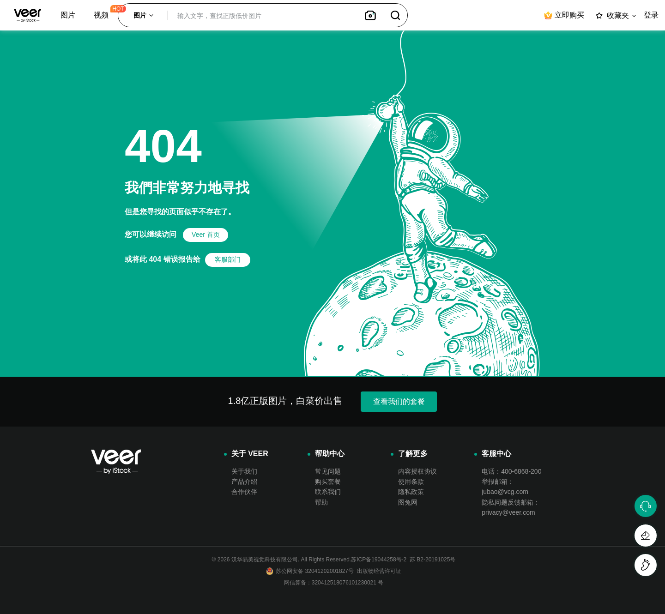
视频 (101, 15)
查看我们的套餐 (399, 401)
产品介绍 (244, 481)
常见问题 (328, 471)
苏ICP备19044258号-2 (378, 559)
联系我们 (328, 491)
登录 (651, 15)
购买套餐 (328, 481)
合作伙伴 (244, 491)
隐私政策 (411, 491)
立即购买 (563, 15)
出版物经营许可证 (377, 571)
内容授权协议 (417, 471)
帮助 (321, 502)
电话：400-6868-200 (511, 471)
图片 (67, 15)
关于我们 (244, 471)
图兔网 (407, 502)
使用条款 (411, 481)
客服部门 (228, 259)
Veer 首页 (206, 234)
